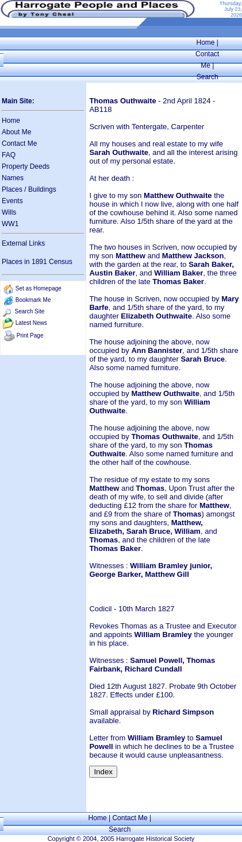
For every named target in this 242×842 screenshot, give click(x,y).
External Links (23, 243)
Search (207, 77)
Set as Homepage (39, 288)
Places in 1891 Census (37, 262)
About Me (16, 132)
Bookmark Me (33, 300)
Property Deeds (25, 166)
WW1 (10, 224)
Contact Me (19, 143)
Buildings (42, 189)
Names (13, 178)
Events (12, 201)
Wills (9, 212)
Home (206, 42)
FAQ (9, 155)
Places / (15, 189)
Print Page (30, 335)
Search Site (30, 311)
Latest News (31, 323)
